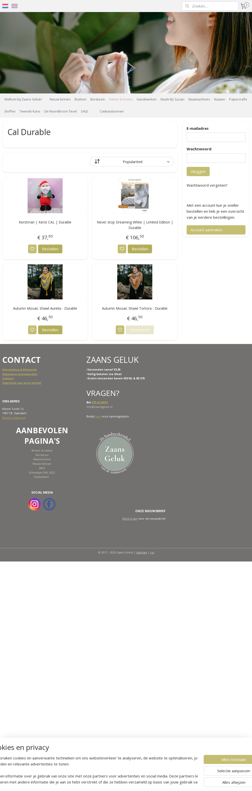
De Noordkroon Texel (60, 111)
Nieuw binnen (60, 99)
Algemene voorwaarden (19, 374)
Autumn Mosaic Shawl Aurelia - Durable (45, 308)
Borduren (97, 99)
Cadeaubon (41, 477)
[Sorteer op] (131, 161)
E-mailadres (198, 128)
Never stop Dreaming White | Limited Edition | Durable (135, 224)
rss (152, 552)
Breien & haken (42, 450)
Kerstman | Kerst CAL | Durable (45, 221)
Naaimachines (199, 99)
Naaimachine (42, 459)
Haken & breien (121, 99)
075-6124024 (100, 402)
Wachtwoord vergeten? (207, 185)
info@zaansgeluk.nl (99, 407)
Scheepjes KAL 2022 (42, 472)
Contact (8, 378)
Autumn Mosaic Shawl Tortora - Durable (135, 308)
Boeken (80, 99)
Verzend (8, 369)
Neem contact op (14, 417)
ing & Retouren (26, 369)
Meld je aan (130, 518)
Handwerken (147, 99)
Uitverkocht (140, 329)
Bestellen (50, 248)
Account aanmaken (206, 229)
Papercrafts (238, 99)
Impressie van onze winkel (21, 383)
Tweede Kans (30, 111)
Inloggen (198, 171)
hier (98, 416)
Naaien (219, 99)
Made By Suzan (172, 99)
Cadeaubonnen (112, 111)
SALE (84, 111)
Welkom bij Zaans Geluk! (23, 99)
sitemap (141, 552)
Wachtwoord (199, 148)
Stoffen (10, 111)
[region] (93, 770)
